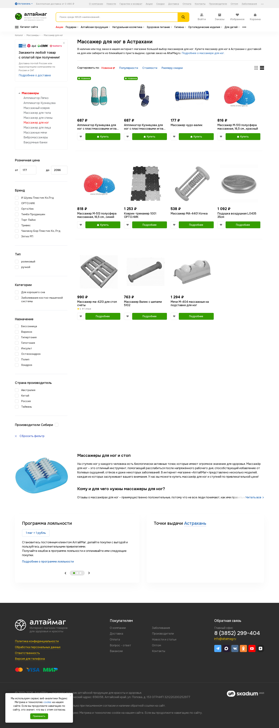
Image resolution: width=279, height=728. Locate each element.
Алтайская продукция (95, 27)
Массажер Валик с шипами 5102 (143, 303)
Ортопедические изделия (205, 27)
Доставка (173, 4)
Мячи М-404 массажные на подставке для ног (190, 303)
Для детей (232, 27)
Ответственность (27, 653)
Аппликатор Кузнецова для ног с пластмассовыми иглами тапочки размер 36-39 (98, 126)
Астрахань (195, 523)
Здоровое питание (159, 27)
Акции (149, 4)
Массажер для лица (37, 127)
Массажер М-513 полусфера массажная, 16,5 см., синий (97, 215)
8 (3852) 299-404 (237, 633)
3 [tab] (80, 573)
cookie (116, 713)
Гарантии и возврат (131, 4)
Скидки (160, 4)
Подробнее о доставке (35, 75)
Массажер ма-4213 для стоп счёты (97, 303)
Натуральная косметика (128, 27)
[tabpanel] (77, 542)
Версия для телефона (30, 659)
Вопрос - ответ (120, 645)
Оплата (187, 4)
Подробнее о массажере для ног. (203, 53)
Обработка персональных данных (37, 647)
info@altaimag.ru (225, 639)
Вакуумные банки (35, 142)
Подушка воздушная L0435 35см (236, 215)
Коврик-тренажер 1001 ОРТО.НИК (140, 215)
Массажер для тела (37, 113)
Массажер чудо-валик (186, 125)
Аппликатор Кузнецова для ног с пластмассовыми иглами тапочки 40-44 (145, 126)
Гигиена (180, 27)
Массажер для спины (37, 118)
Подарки (72, 27)
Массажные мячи (35, 132)
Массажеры (30, 93)
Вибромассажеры (35, 137)
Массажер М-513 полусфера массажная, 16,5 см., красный (237, 126)
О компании (96, 4)
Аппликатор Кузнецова (39, 103)
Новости (111, 4)
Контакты (200, 4)
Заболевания (249, 4)
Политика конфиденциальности (37, 641)
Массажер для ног (36, 122)
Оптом (234, 4)
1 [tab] (74, 573)
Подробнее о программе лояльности (48, 561)
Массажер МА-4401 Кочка (189, 213)
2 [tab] (77, 573)
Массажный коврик (36, 108)
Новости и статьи (164, 639)
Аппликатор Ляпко (36, 98)
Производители (218, 4)
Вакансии (116, 651)
